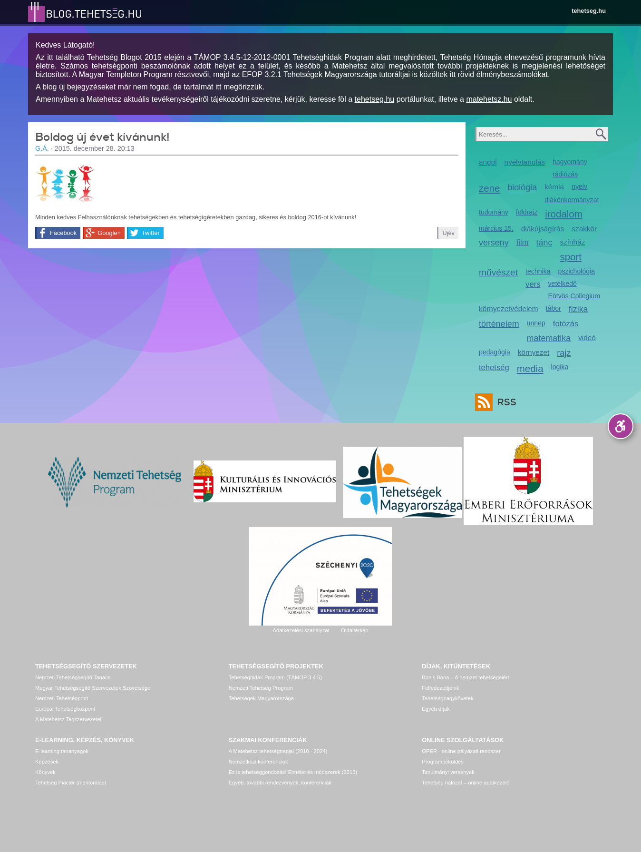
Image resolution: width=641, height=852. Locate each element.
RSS (504, 402)
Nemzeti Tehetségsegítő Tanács (72, 677)
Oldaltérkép (354, 630)
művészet (498, 272)
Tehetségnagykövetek (447, 698)
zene (489, 188)
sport (571, 256)
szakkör (584, 229)
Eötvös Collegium (574, 296)
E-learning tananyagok (61, 751)
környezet (534, 352)
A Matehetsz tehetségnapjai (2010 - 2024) (278, 751)
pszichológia (576, 271)
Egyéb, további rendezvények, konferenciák (280, 782)
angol (488, 162)
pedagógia (494, 352)
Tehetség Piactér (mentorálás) (70, 782)
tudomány (493, 212)
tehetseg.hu (589, 10)
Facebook (63, 232)
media (530, 368)
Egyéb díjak (435, 709)
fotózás (566, 323)
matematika (549, 338)
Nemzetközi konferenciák (258, 761)
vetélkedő (562, 283)
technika (537, 271)
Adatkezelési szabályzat (300, 630)
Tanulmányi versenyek (448, 772)
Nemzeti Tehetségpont (61, 698)
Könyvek (45, 772)
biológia (522, 187)
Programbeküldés (443, 761)
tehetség (494, 367)
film (522, 242)
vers (532, 284)
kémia (554, 187)
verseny (494, 242)
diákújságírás (542, 229)
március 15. (496, 228)
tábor (553, 308)
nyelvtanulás (525, 162)
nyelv (579, 186)
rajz (564, 353)
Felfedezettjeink (440, 688)
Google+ (109, 232)
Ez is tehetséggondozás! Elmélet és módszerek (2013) (293, 772)
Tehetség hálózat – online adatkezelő (465, 782)
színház (572, 242)
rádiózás (565, 174)
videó (587, 337)
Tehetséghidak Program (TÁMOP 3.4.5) (275, 677)
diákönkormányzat (571, 200)
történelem (499, 324)
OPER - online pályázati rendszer (461, 751)
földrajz (526, 212)
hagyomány (570, 162)
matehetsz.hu (489, 99)
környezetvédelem (508, 308)
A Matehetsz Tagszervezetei (68, 719)
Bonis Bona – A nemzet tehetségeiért (465, 677)
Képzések (46, 761)
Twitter (151, 232)
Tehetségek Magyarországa (261, 698)
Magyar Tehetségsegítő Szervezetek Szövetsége (92, 688)
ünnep (536, 323)
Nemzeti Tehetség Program (261, 688)
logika (560, 367)
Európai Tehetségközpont (65, 709)
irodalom (564, 213)
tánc (544, 242)
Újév (448, 232)
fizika (578, 309)
